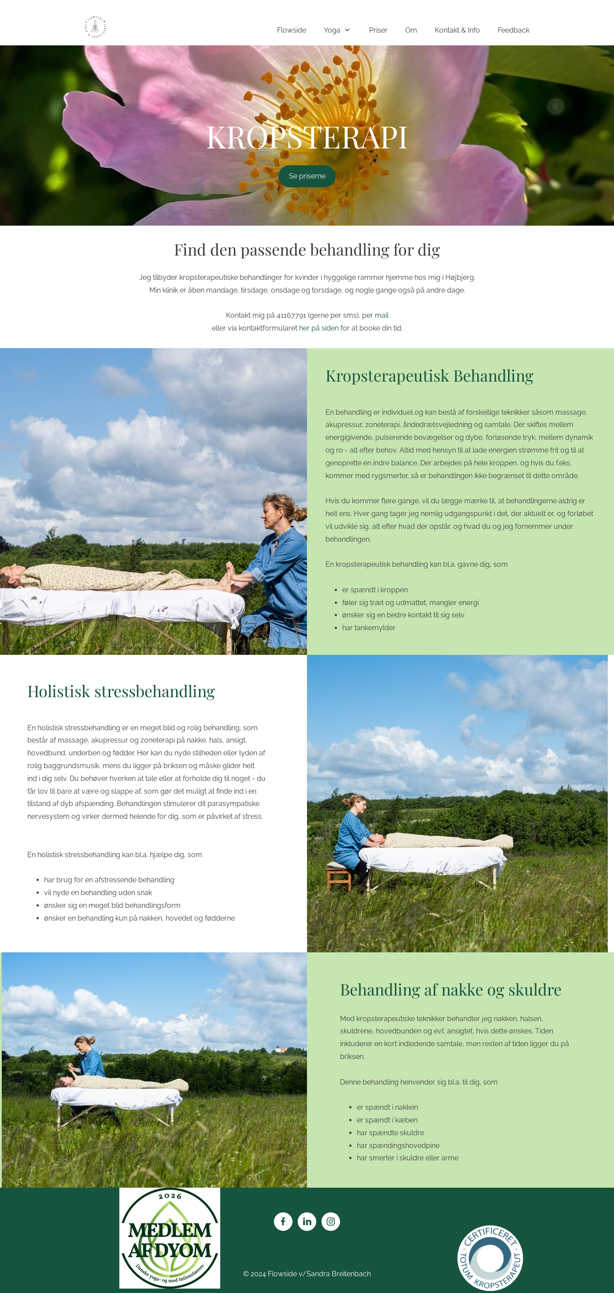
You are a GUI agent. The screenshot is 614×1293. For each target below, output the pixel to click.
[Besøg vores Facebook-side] (283, 1221)
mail (381, 315)
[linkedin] (307, 1221)
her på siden (319, 328)
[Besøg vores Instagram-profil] (331, 1221)
